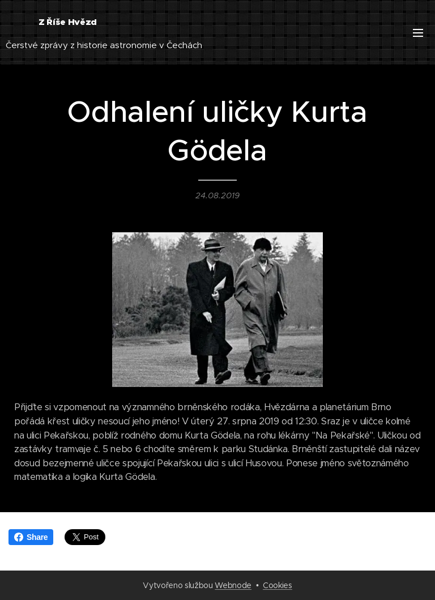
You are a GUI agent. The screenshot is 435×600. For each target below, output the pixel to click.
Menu (418, 32)
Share (31, 537)
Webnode (233, 585)
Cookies (277, 585)
